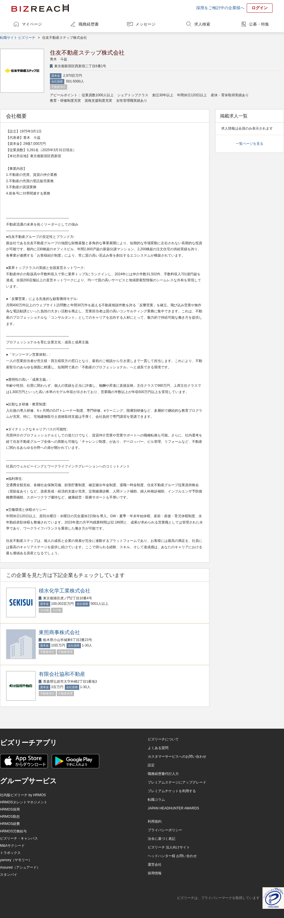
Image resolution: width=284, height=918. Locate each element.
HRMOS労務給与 (13, 831)
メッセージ (145, 24)
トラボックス (10, 853)
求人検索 (202, 24)
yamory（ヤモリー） (16, 860)
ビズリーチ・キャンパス (19, 838)
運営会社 (155, 865)
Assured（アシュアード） (20, 867)
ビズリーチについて (163, 739)
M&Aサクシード (12, 846)
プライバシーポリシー (165, 830)
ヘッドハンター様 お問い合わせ (172, 856)
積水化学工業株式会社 (64, 591)
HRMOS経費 (10, 824)
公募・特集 (259, 24)
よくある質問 (158, 748)
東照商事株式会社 (59, 632)
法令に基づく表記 (161, 839)
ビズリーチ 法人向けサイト (169, 847)
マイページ (32, 24)
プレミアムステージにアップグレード (177, 782)
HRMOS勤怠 (10, 817)
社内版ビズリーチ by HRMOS (23, 795)
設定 (151, 765)
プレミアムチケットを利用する (172, 791)
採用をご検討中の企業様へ (220, 7)
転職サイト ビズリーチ (17, 38)
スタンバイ (8, 875)
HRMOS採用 (10, 809)
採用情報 (155, 873)
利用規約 (155, 821)
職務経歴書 (89, 24)
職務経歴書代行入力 (163, 774)
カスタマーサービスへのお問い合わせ (177, 757)
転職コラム (156, 800)
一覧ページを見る (249, 144)
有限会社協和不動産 (62, 674)
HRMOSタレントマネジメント (23, 802)
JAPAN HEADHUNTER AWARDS (173, 808)
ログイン (260, 7)
